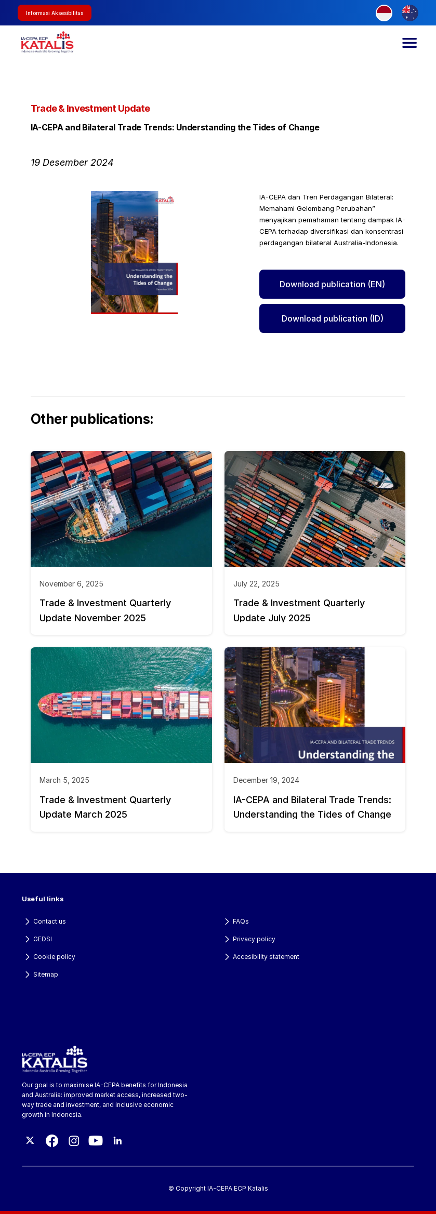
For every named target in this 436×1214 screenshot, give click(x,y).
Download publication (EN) (332, 284)
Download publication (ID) (333, 318)
